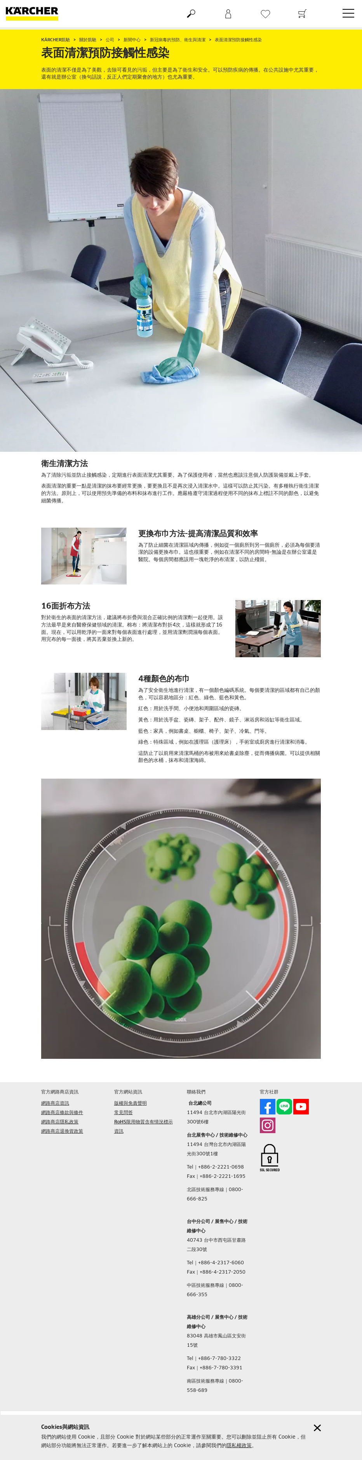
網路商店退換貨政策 (62, 1131)
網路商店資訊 (55, 1103)
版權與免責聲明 (130, 1103)
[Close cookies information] (317, 1428)
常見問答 (123, 1113)
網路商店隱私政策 (59, 1122)
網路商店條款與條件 (62, 1113)
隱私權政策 (239, 1445)
